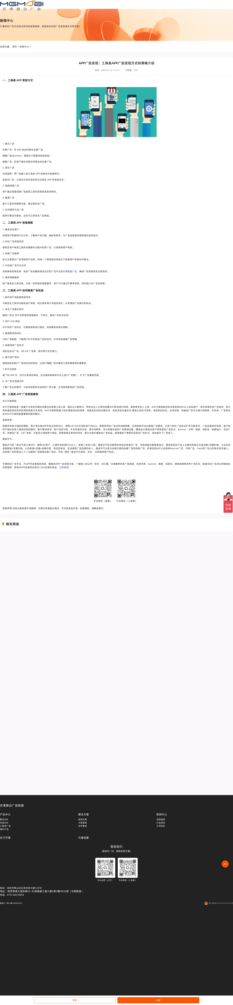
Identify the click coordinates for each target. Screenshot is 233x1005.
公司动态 (160, 825)
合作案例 (82, 825)
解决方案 (83, 814)
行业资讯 (160, 822)
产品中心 (5, 814)
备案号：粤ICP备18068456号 (11, 903)
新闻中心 (24, 46)
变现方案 (82, 819)
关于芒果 (5, 837)
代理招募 (83, 837)
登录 (74, 1000)
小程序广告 (5, 825)
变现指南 (160, 819)
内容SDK (4, 822)
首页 (14, 46)
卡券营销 (82, 822)
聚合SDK (4, 819)
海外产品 (4, 829)
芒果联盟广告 (70, 271)
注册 (158, 1000)
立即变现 (63, 467)
